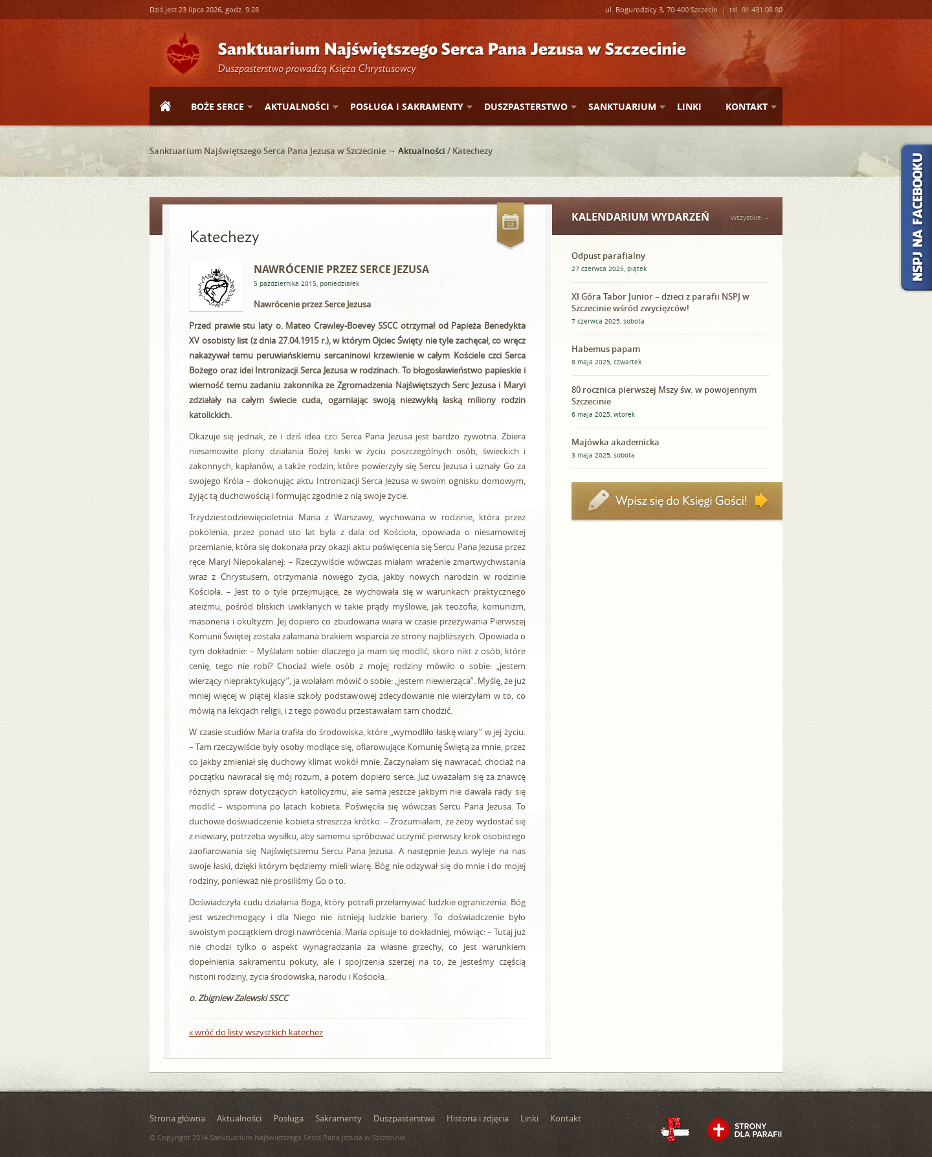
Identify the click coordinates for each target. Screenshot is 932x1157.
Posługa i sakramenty (406, 107)
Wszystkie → (750, 218)
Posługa (288, 1118)
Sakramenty (338, 1118)
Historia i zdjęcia (478, 1118)
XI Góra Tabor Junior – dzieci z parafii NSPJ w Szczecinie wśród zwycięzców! (660, 302)
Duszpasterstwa (404, 1118)
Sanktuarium (621, 107)
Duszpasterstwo (525, 107)
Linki (689, 106)
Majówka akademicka (615, 442)
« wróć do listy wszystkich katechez (256, 1032)
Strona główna (165, 107)
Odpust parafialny (608, 255)
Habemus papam (605, 349)
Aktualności (296, 107)
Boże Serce (217, 107)
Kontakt (746, 107)
